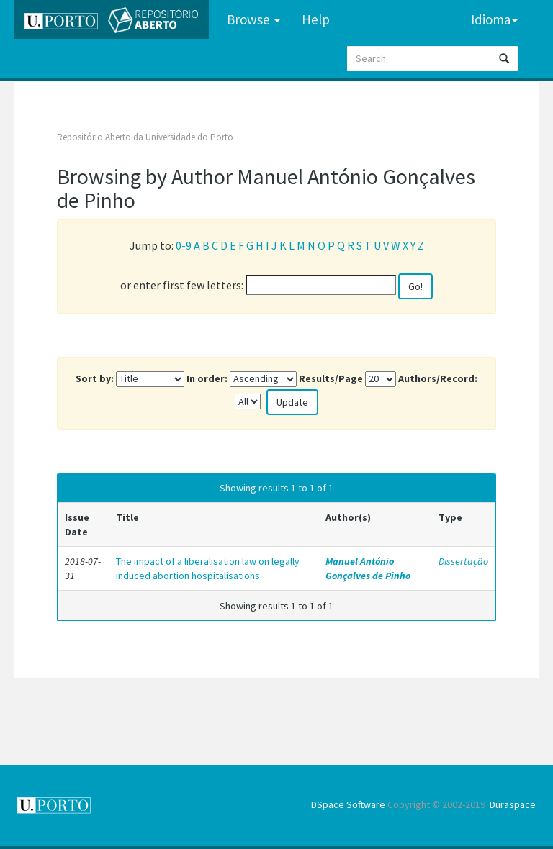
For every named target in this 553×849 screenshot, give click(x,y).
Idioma (494, 19)
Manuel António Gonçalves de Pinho (367, 568)
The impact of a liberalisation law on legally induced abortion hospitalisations (208, 568)
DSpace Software (348, 804)
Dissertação (463, 561)
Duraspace (513, 804)
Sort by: (95, 378)
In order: (207, 378)
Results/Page (331, 378)
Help (316, 19)
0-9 (184, 245)
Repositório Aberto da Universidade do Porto (145, 137)
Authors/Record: (437, 378)
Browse (253, 19)
